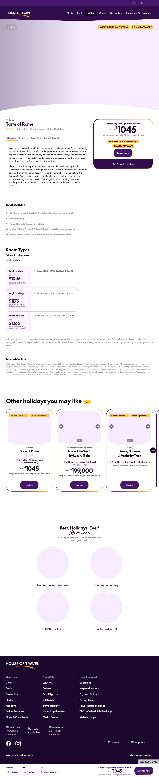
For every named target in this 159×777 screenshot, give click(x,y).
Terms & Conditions (53, 137)
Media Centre (50, 717)
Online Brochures (15, 711)
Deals (79, 12)
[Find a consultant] (52, 567)
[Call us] (52, 611)
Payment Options (88, 694)
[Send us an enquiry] (106, 567)
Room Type (36, 137)
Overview (11, 137)
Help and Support (89, 688)
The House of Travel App (141, 755)
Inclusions (23, 137)
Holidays (91, 12)
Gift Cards (48, 699)
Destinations (116, 12)
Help (135, 3)
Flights (70, 12)
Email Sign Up (50, 694)
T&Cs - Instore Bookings (92, 705)
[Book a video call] (106, 611)
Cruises (102, 12)
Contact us (85, 682)
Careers (47, 688)
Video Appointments (54, 711)
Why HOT (48, 682)
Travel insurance (52, 705)
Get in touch (145, 3)
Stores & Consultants (17, 717)
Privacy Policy (86, 699)
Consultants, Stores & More (138, 12)
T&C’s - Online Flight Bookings (95, 711)
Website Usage (87, 717)
